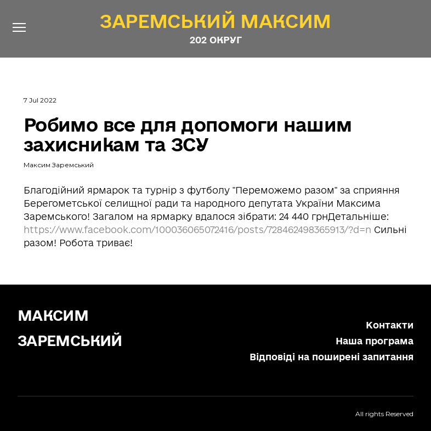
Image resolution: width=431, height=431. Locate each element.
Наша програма (374, 341)
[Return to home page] (78, 326)
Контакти (389, 325)
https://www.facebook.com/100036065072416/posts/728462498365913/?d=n (197, 229)
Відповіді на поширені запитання (331, 356)
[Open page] (215, 21)
